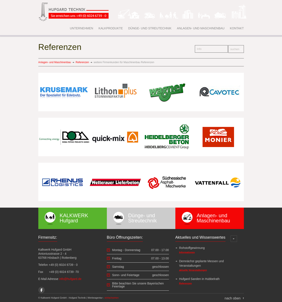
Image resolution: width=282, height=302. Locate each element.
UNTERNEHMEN (81, 28)
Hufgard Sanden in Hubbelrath (199, 279)
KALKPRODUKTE (110, 28)
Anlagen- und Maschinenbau (54, 62)
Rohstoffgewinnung (192, 248)
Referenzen (82, 62)
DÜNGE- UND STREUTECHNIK (150, 28)
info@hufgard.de (70, 279)
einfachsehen (112, 297)
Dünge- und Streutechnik (142, 218)
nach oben (233, 298)
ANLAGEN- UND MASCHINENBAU (200, 28)
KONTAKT (237, 28)
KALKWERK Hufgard (74, 218)
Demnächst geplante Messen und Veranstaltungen (201, 263)
